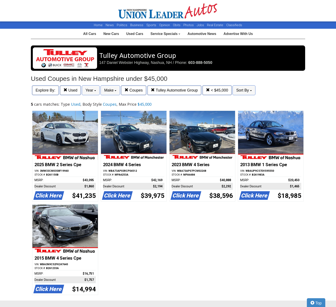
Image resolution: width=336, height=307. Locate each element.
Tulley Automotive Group (174, 90)
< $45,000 (217, 90)
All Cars (89, 34)
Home (98, 25)
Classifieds (234, 25)
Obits (177, 25)
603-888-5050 (200, 62)
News (110, 25)
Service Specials (165, 34)
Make (110, 90)
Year (91, 90)
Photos (189, 25)
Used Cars (134, 34)
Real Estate (215, 25)
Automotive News (202, 34)
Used (70, 90)
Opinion (165, 25)
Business (137, 25)
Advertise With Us (238, 34)
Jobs (201, 25)
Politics (122, 25)
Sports (151, 25)
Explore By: (45, 90)
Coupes (133, 90)
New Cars (111, 34)
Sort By (244, 90)
